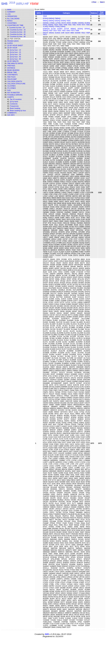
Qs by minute (13, 61)
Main (9, 9)
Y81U (83, 33)
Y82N (61, 25)
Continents (12, 75)
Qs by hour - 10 (15, 50)
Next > (102, 2)
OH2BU (74, 23)
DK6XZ (51, 33)
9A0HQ (45, 21)
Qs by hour (12, 48)
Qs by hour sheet (15, 45)
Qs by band (14, 101)
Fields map (12, 79)
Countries (12, 23)
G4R (62, 33)
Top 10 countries (16, 99)
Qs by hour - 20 (15, 54)
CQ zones (11, 86)
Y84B (65, 25)
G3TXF (66, 29)
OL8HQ (87, 23)
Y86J (74, 25)
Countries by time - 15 (17, 30)
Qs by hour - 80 (15, 59)
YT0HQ (57, 26)
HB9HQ (73, 29)
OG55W (78, 33)
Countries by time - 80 (17, 36)
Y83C (59, 30)
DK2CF (45, 33)
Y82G (68, 21)
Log (9, 14)
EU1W (53, 29)
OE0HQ (80, 29)
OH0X (69, 23)
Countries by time (15, 25)
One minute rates (15, 63)
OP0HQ (87, 29)
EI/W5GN (46, 29)
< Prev (94, 2)
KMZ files (11, 77)
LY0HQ (51, 23)
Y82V (55, 30)
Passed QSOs (13, 41)
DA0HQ (51, 21)
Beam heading (13, 70)
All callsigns (13, 18)
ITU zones (11, 88)
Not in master (13, 92)
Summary (11, 12)
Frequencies (14, 106)
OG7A (63, 23)
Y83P (88, 33)
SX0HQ (63, 21)
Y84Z (70, 25)
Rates (9, 21)
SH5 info (11, 115)
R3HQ (45, 25)
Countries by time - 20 (17, 32)
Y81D (45, 16)
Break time (12, 72)
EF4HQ (45, 18)
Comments (11, 113)
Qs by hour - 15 (15, 52)
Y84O (68, 30)
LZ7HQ (57, 23)
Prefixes (11, 66)
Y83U (64, 30)
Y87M (79, 25)
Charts (10, 97)
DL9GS (57, 33)
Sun (9, 90)
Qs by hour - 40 (15, 57)
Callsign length (14, 81)
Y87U (45, 34)
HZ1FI (67, 33)
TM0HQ (57, 18)
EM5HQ (51, 18)
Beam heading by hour (18, 110)
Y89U (88, 25)
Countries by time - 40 (17, 34)
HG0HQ (46, 23)
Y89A (77, 30)
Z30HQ (62, 26)
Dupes (10, 43)
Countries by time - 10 (17, 27)
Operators (12, 16)
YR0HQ (51, 26)
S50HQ (50, 25)
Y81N (56, 25)
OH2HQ (81, 23)
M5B (72, 33)
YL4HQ (45, 26)
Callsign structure (16, 83)
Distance (11, 68)
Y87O (73, 30)
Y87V (83, 25)
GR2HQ (57, 21)
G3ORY (60, 29)
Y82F (51, 30)
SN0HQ (45, 30)
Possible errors (14, 95)
